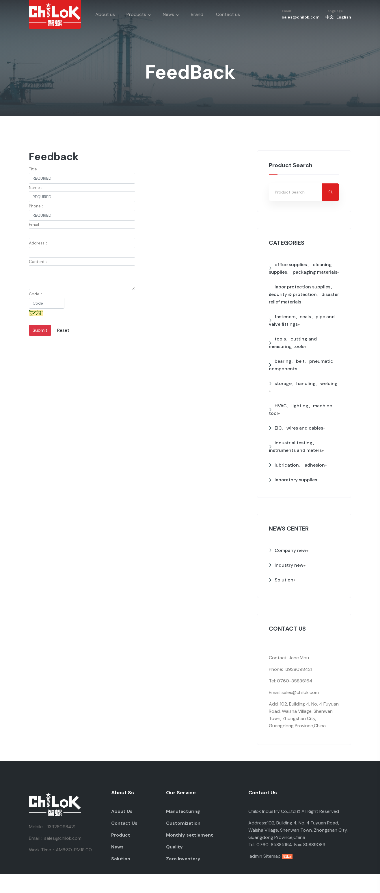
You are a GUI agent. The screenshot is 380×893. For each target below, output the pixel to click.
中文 (329, 17)
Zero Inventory (183, 859)
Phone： (37, 206)
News (168, 14)
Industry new (289, 565)
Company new (290, 550)
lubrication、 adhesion (300, 465)
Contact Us (124, 823)
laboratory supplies (296, 480)
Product (120, 835)
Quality (174, 847)
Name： (36, 187)
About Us (122, 811)
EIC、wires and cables (299, 428)
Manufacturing (183, 811)
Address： (39, 243)
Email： (36, 224)
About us (105, 14)
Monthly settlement (189, 835)
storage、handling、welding (306, 383)
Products (136, 14)
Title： (35, 169)
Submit (40, 330)
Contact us (228, 14)
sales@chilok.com (301, 17)
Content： (39, 261)
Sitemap (272, 856)
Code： (36, 294)
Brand (197, 14)
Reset (63, 330)
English (343, 17)
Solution (284, 580)
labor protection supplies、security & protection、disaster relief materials (304, 294)
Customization (183, 823)
